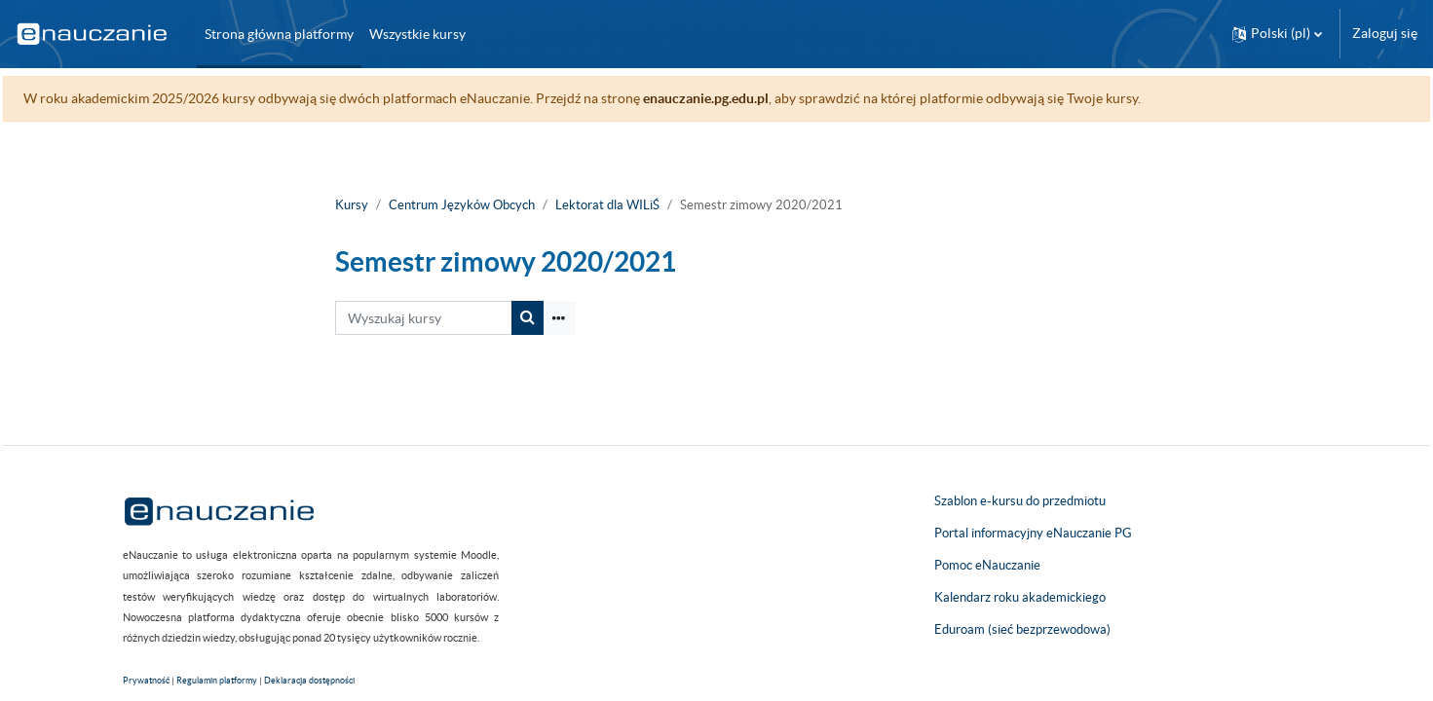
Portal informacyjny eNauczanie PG (1033, 533)
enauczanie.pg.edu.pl (749, 98)
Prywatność (146, 680)
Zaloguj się (1384, 33)
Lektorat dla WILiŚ (607, 205)
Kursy (351, 205)
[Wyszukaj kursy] (423, 318)
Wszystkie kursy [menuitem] (417, 34)
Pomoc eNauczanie (987, 565)
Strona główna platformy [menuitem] (279, 34)
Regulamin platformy (216, 680)
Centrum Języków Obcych (462, 205)
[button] (1277, 33)
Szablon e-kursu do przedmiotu (1020, 501)
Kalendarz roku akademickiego (1020, 597)
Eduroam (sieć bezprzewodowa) (1022, 629)
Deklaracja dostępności (309, 680)
